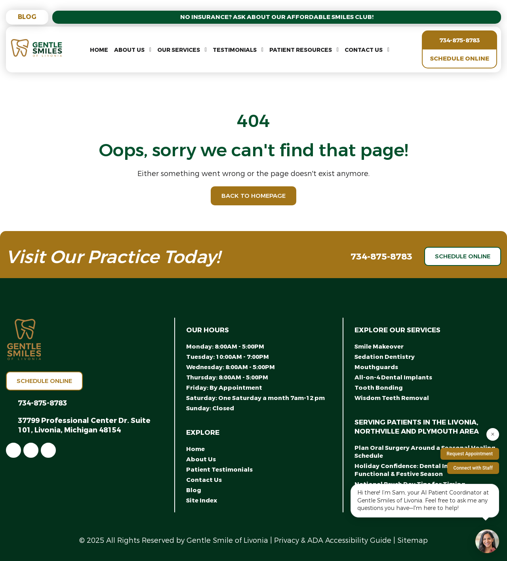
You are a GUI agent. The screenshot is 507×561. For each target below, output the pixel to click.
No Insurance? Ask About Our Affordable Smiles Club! (277, 17)
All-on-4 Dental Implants (393, 377)
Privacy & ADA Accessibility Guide (332, 540)
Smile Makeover (379, 347)
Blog (27, 17)
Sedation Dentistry (385, 357)
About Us (129, 50)
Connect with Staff (473, 468)
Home (99, 50)
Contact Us (364, 50)
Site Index (201, 500)
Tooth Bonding (379, 388)
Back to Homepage (253, 196)
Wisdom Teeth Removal (392, 398)
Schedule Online (459, 59)
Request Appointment (470, 454)
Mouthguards (376, 367)
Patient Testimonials (219, 470)
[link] (13, 450)
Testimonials (235, 50)
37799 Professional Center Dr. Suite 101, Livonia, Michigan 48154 (84, 425)
